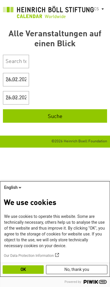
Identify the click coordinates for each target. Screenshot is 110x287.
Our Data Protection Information (29, 256)
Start (12, 80)
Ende (12, 98)
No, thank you (76, 269)
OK (23, 269)
